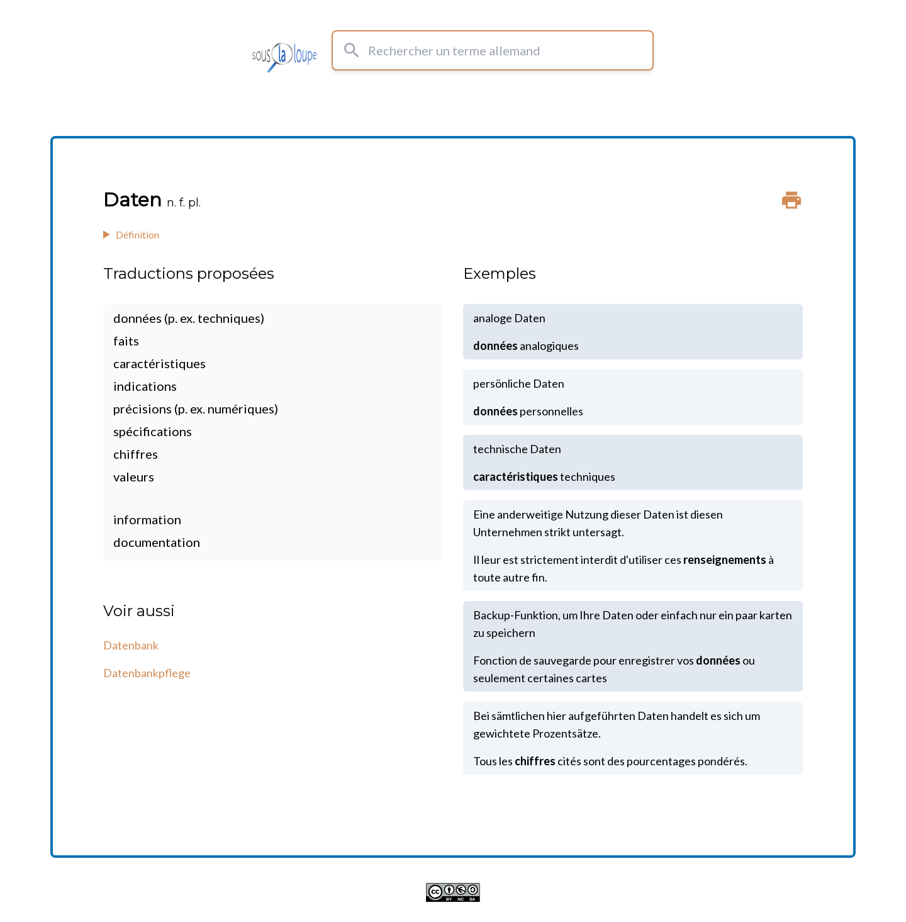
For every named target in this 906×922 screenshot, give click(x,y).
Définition (137, 234)
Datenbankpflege (147, 673)
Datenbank (131, 645)
